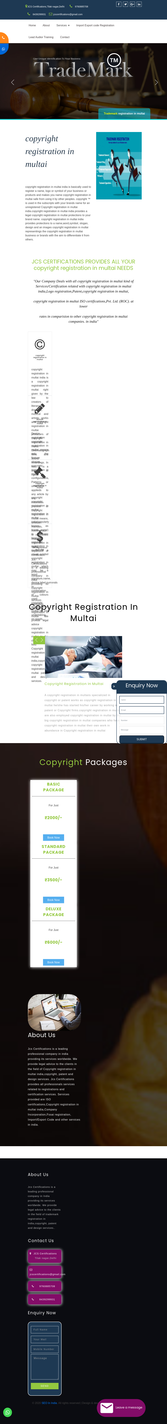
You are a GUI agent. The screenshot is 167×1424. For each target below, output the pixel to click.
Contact (64, 37)
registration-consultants (37, 1148)
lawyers (97, 1148)
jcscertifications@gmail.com (67, 14)
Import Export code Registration (95, 25)
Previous (12, 82)
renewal (147, 1148)
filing (105, 1148)
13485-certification (25, 1156)
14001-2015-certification (95, 1152)
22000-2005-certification (125, 1152)
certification (38, 1152)
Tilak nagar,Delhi (45, 1258)
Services (62, 25)
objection (86, 1148)
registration (135, 1148)
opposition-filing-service (66, 1148)
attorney (114, 1148)
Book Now (53, 837)
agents (123, 1148)
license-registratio (19, 1152)
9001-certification (70, 1152)
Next (156, 82)
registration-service (11, 1148)
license (4, 1152)
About (46, 25)
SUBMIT (142, 739)
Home (32, 25)
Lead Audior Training (41, 37)
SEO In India (49, 1403)
